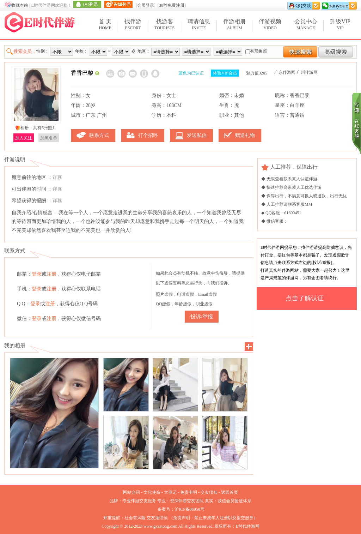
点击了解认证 (305, 298)
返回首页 (229, 492)
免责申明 (188, 492)
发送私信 (197, 135)
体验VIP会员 (225, 73)
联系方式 (99, 135)
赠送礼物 (245, 135)
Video (270, 24)
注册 (51, 274)
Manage (305, 24)
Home (105, 24)
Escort (132, 24)
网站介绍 (131, 492)
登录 (37, 274)
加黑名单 (48, 138)
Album (234, 24)
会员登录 (145, 5)
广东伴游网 (284, 72)
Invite (199, 24)
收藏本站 (19, 5)
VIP (340, 24)
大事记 (170, 492)
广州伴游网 (307, 72)
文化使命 (151, 492)
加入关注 (23, 138)
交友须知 (209, 492)
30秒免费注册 (171, 5)
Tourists (164, 24)
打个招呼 (148, 135)
